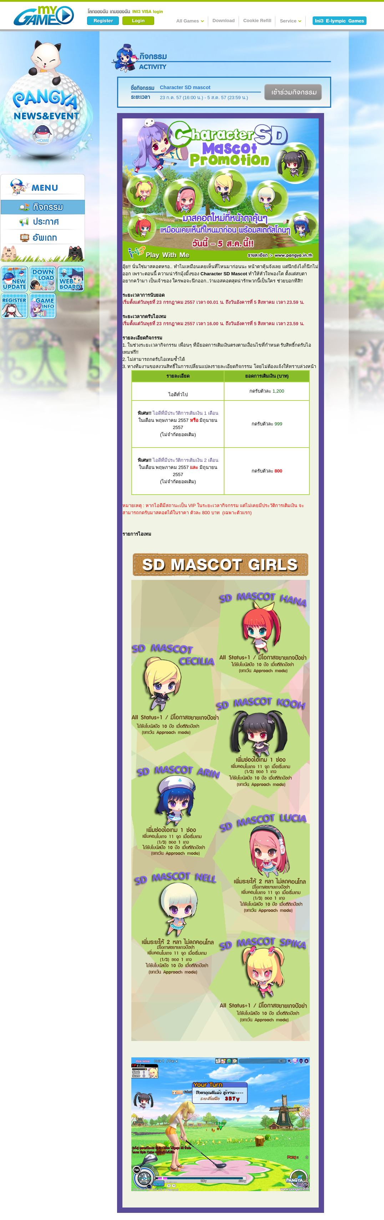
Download (224, 20)
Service (290, 21)
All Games (190, 21)
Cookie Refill (257, 20)
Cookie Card (42, 305)
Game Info (14, 305)
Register (71, 279)
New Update (14, 279)
